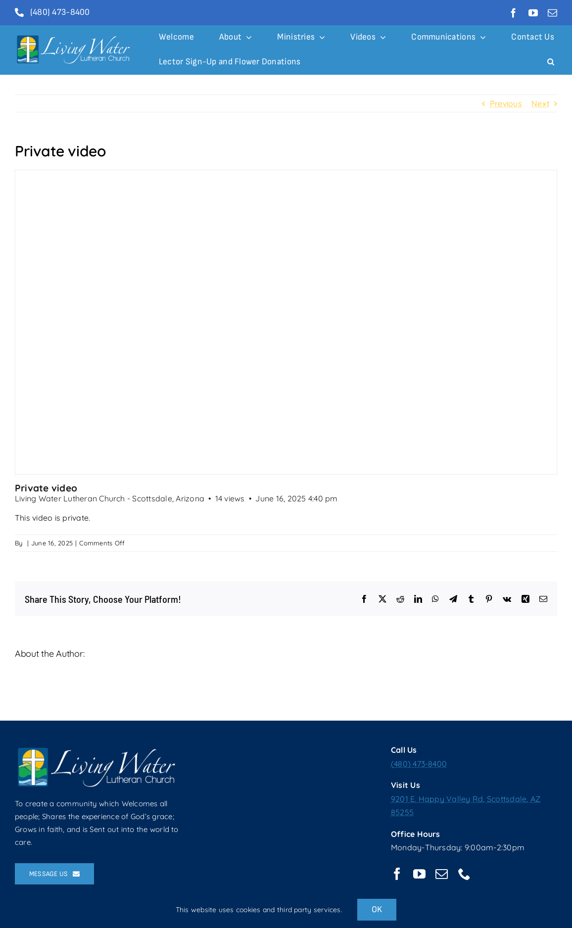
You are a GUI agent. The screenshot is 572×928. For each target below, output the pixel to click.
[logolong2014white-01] (74, 38)
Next (540, 103)
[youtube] (533, 12)
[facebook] (513, 12)
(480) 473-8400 (419, 764)
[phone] (464, 874)
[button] (550, 62)
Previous (506, 103)
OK (377, 909)
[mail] (552, 12)
